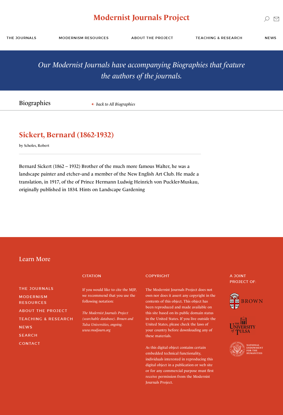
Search (28, 335)
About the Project (152, 38)
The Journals (36, 288)
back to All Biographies (113, 104)
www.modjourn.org (96, 330)
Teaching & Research (219, 38)
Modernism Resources (84, 38)
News (270, 38)
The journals (21, 38)
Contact (29, 343)
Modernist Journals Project (141, 17)
